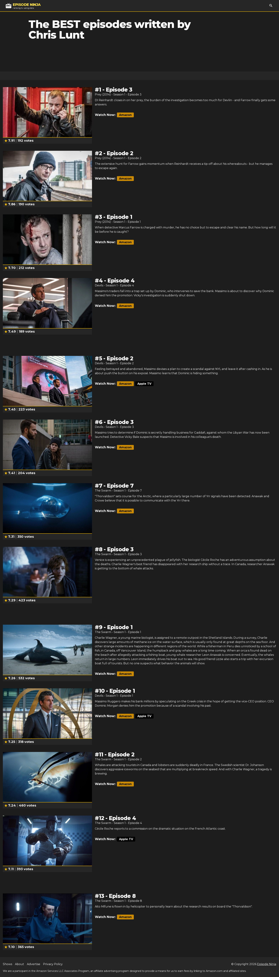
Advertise (33, 964)
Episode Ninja (266, 964)
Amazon (125, 115)
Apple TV (144, 383)
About (19, 964)
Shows (7, 964)
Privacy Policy (53, 964)
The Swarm (103, 490)
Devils (99, 285)
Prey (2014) (103, 94)
